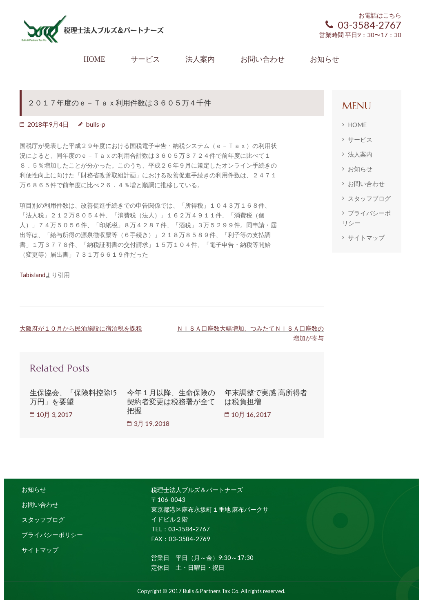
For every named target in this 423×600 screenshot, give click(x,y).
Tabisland (32, 274)
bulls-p (95, 124)
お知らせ (324, 59)
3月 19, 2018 (151, 423)
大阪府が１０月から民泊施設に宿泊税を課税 (81, 328)
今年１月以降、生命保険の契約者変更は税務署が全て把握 (171, 401)
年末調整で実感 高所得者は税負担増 (266, 397)
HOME (94, 59)
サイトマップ (366, 237)
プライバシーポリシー (52, 534)
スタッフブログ (369, 198)
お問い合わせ (262, 59)
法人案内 (200, 59)
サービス (145, 59)
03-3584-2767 (363, 25)
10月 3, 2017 (54, 414)
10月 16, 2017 (251, 414)
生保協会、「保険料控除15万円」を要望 (73, 397)
